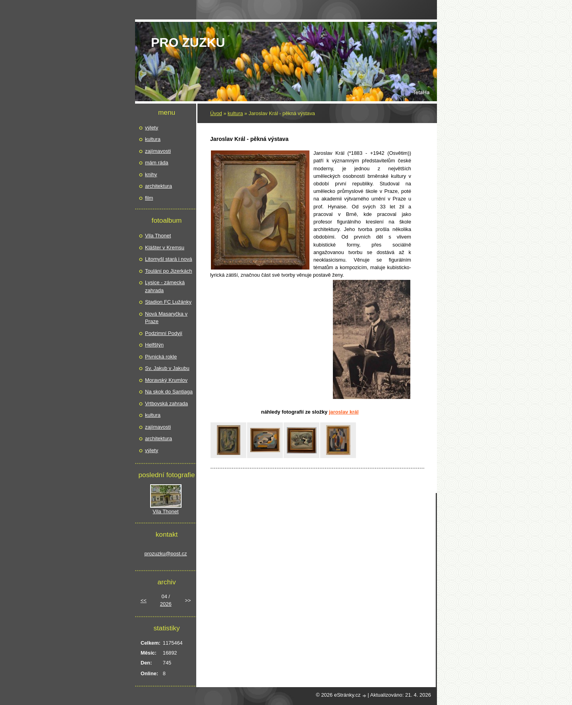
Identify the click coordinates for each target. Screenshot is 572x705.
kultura (235, 113)
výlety (151, 128)
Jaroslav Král (344, 412)
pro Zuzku (188, 42)
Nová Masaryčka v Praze (166, 318)
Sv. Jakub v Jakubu (167, 368)
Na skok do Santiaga (169, 392)
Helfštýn (154, 345)
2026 (166, 604)
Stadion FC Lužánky (168, 302)
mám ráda (156, 163)
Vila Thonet (158, 236)
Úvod (216, 113)
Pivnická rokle (161, 357)
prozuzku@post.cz (165, 554)
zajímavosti (158, 151)
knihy (151, 174)
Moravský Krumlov (166, 380)
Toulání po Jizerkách (168, 271)
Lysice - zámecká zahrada (165, 286)
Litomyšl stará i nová (168, 259)
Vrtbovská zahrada (166, 403)
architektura (158, 186)
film (149, 198)
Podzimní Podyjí (163, 333)
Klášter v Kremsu (164, 247)
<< (144, 600)
